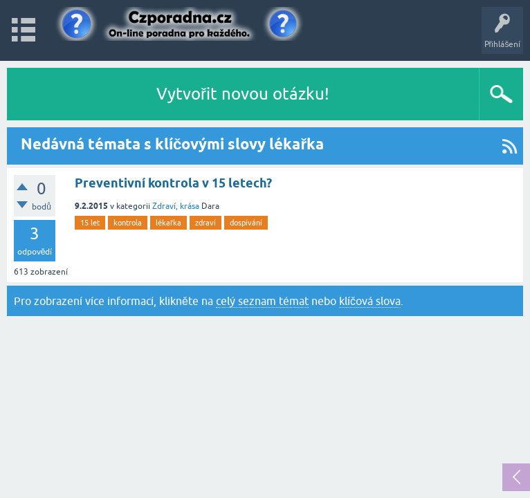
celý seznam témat (262, 301)
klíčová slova (370, 301)
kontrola (127, 223)
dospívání (246, 223)
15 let (90, 223)
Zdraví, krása (175, 206)
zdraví (205, 223)
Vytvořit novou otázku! (242, 93)
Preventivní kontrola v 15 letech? (173, 183)
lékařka (168, 223)
